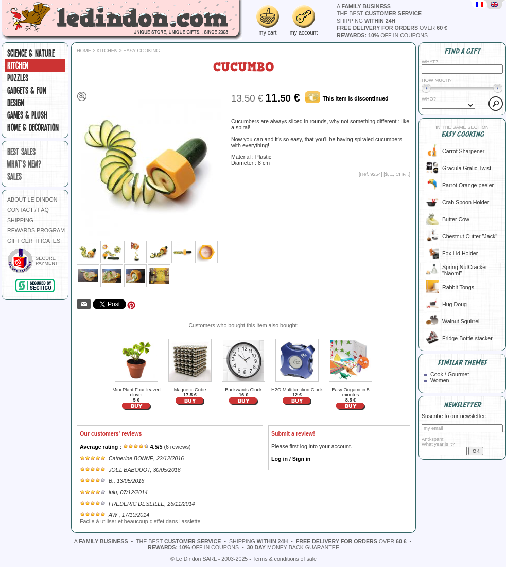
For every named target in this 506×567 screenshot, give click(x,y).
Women (439, 380)
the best (379, 13)
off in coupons (382, 35)
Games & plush (27, 115)
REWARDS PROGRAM (36, 230)
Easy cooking (141, 50)
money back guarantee (293, 547)
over (392, 28)
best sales (21, 151)
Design (15, 102)
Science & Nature (31, 53)
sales (14, 176)
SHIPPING (20, 220)
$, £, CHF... (397, 174)
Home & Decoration (33, 127)
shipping (366, 21)
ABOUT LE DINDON (32, 199)
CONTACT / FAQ (28, 210)
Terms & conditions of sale (285, 559)
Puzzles (17, 78)
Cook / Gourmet (449, 374)
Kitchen (17, 65)
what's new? (24, 164)
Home (84, 50)
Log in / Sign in (290, 459)
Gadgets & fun (26, 90)
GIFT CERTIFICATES (33, 241)
